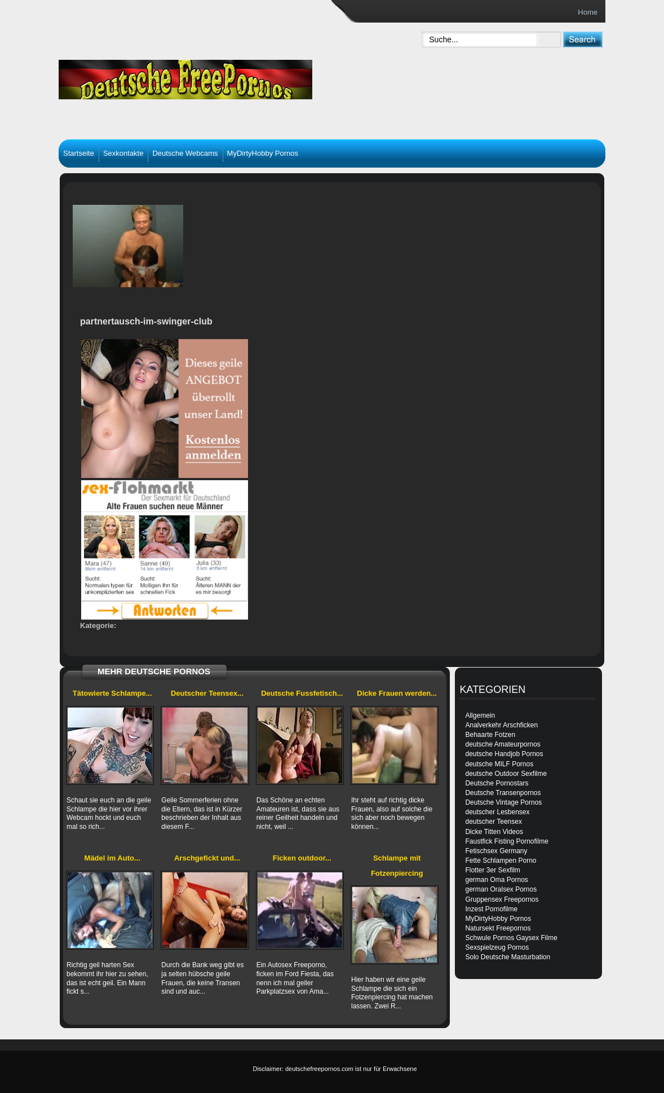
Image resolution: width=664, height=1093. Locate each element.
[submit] (583, 39)
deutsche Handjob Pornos (504, 754)
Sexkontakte (123, 153)
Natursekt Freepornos (497, 928)
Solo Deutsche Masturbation (507, 957)
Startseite (78, 153)
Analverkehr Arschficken (501, 725)
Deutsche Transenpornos (503, 793)
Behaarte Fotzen (490, 735)
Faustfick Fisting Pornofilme (506, 841)
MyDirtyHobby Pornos (262, 153)
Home (587, 12)
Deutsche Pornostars (496, 783)
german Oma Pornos (496, 880)
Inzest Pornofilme (491, 909)
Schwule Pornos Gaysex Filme (511, 938)
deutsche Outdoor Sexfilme (506, 774)
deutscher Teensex (493, 822)
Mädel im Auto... (112, 858)
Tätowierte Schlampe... (112, 693)
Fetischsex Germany (496, 851)
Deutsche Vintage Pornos (503, 802)
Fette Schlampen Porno (500, 860)
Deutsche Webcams (185, 153)
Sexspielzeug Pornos (497, 947)
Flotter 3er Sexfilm (492, 870)
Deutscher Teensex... (207, 693)
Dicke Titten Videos (494, 832)
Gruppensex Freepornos (501, 899)
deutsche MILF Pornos (499, 764)
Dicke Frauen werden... (397, 693)
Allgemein (480, 715)
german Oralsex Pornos (501, 889)
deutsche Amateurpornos (502, 744)
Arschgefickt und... (207, 858)
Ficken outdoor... (302, 858)
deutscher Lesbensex (497, 812)
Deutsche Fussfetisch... (302, 693)
